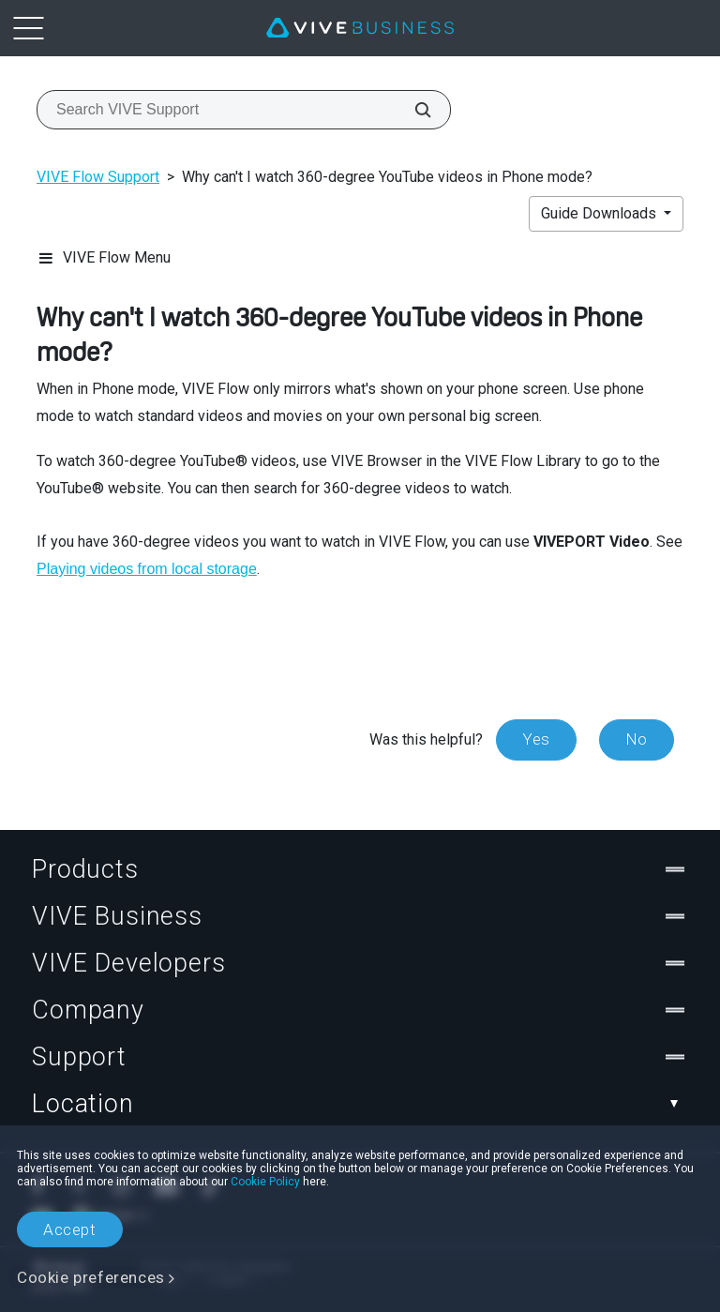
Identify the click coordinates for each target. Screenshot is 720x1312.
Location (360, 1103)
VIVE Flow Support (98, 177)
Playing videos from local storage (147, 569)
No (636, 739)
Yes (536, 739)
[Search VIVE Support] (412, 109)
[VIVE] (360, 28)
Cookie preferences (91, 1277)
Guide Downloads (600, 213)
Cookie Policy (265, 1181)
